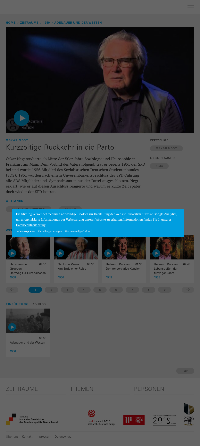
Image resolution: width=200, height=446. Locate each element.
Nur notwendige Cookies (77, 231)
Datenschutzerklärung (31, 225)
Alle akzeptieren (26, 231)
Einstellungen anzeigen (50, 231)
